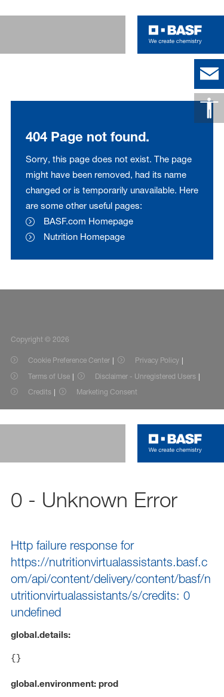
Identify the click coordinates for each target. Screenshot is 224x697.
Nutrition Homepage (84, 236)
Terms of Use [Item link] (49, 376)
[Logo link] (175, 34)
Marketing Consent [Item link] (106, 391)
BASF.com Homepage (88, 221)
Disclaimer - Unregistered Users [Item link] (145, 376)
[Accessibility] (209, 108)
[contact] (209, 74)
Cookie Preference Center (69, 360)
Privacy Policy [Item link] (157, 360)
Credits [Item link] (39, 391)
